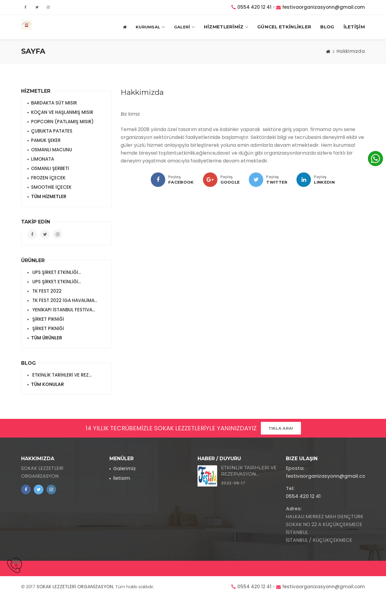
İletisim (121, 478)
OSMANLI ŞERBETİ (50, 168)
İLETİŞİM (354, 27)
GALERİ (184, 27)
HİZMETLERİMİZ (226, 27)
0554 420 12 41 (254, 7)
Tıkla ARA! (280, 428)
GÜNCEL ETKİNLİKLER (284, 27)
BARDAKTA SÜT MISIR (54, 103)
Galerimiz (124, 468)
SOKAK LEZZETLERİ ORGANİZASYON (74, 586)
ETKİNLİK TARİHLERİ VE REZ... (61, 375)
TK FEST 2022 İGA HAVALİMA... (64, 300)
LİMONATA (42, 159)
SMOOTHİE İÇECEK (51, 187)
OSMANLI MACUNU (51, 149)
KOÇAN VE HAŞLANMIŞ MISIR (62, 112)
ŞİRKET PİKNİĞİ (47, 319)
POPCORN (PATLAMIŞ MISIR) (62, 121)
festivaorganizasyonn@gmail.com (323, 7)
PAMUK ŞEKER (46, 140)
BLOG (327, 27)
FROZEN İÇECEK (48, 178)
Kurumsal (150, 27)
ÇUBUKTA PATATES (51, 131)
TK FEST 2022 (46, 291)
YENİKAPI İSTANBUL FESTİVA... (63, 310)
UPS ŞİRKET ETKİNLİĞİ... (56, 272)
